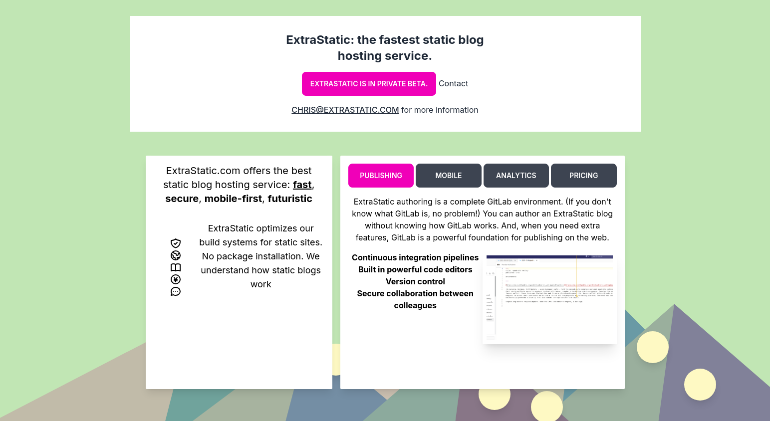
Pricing (583, 175)
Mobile (448, 175)
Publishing (381, 175)
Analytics (516, 175)
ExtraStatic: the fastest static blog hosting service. (385, 47)
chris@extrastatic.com (345, 110)
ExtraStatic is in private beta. (369, 83)
